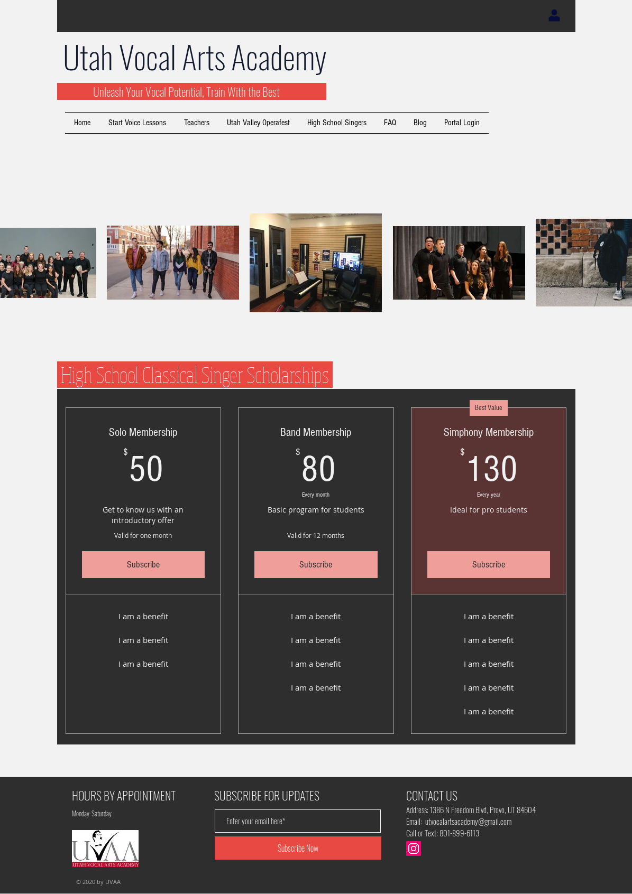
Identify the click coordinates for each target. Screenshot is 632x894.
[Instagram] (413, 848)
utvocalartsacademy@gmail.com (468, 821)
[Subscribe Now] (298, 848)
